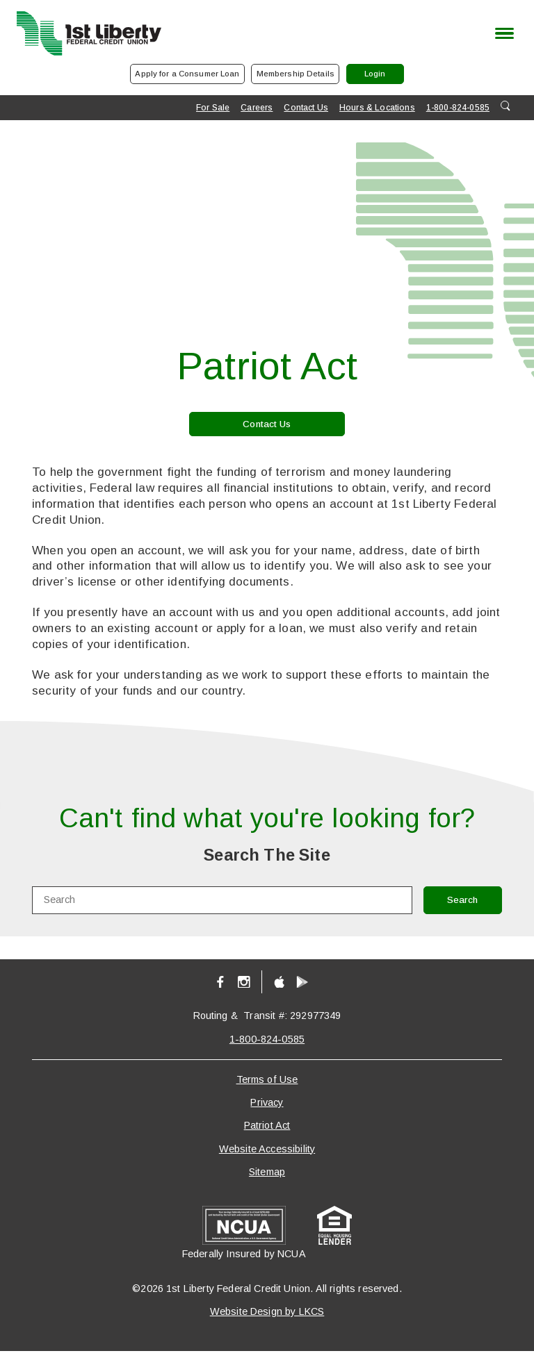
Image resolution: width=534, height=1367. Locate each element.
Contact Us (306, 116)
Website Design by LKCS (267, 1326)
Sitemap (267, 1187)
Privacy (266, 1117)
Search (451, 914)
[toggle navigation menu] (500, 33)
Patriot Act (267, 1141)
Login (415, 83)
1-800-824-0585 (458, 116)
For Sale (212, 116)
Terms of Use (267, 1094)
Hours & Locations (377, 116)
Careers (257, 116)
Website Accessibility (267, 1164)
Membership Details (296, 79)
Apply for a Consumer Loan (160, 79)
